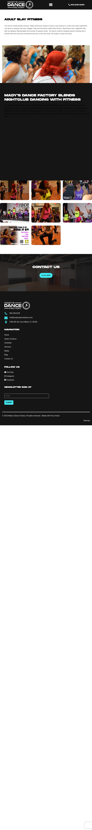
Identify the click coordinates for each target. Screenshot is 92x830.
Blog (6, 355)
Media (6, 351)
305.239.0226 (77, 5)
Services (7, 347)
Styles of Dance (10, 339)
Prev (5, 64)
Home (6, 335)
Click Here (46, 275)
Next (87, 64)
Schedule (8, 343)
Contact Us (8, 359)
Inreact (57, 416)
